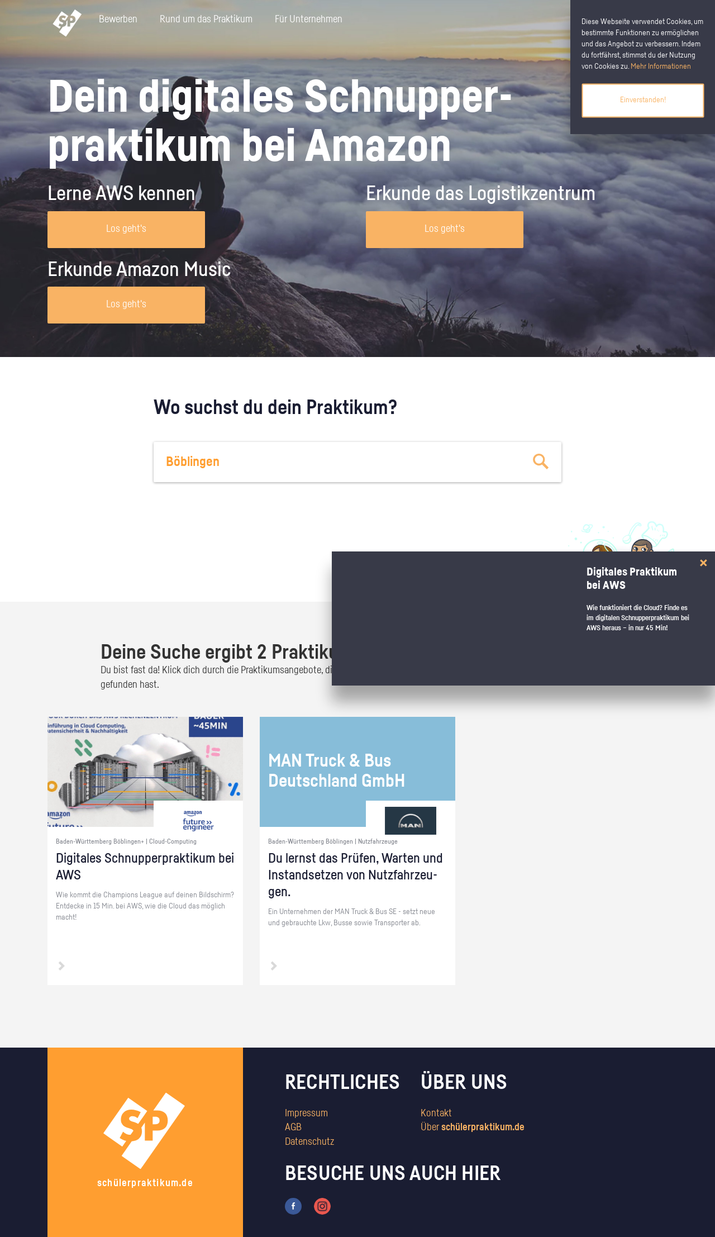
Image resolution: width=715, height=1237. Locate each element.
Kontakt (436, 1113)
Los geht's (126, 229)
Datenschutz (309, 1142)
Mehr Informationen (661, 66)
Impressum (306, 1113)
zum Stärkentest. (501, 573)
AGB (293, 1127)
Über (473, 1127)
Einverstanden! (643, 100)
